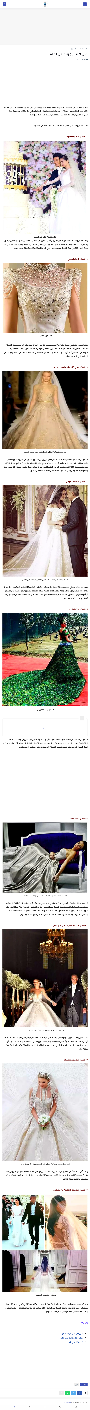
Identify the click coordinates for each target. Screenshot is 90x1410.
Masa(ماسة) (66, 1402)
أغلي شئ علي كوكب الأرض (72, 1333)
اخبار (73, 48)
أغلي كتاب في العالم (74, 1342)
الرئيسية (84, 48)
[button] (79, 1393)
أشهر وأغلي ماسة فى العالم (71, 1338)
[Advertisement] (45, 26)
